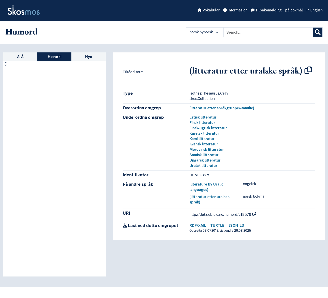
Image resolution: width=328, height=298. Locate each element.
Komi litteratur (201, 139)
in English (315, 10)
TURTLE (217, 225)
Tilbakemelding (266, 10)
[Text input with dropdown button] (268, 32)
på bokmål (294, 10)
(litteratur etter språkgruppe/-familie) (221, 108)
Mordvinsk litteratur (206, 149)
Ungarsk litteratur (205, 160)
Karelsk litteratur (204, 133)
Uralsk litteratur (203, 166)
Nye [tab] (88, 57)
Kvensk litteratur (203, 144)
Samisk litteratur (204, 155)
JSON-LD (236, 225)
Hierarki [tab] (54, 57)
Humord (21, 31)
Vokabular (209, 10)
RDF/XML (197, 225)
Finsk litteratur (202, 123)
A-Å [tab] (20, 57)
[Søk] (318, 32)
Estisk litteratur (203, 117)
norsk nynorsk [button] (204, 32)
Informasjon (235, 10)
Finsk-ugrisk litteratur (208, 128)
